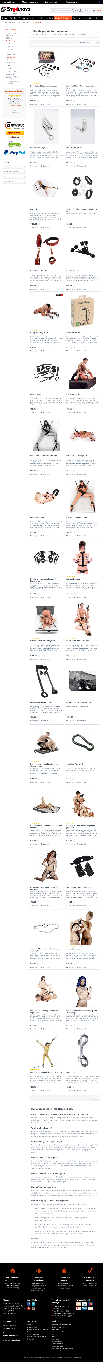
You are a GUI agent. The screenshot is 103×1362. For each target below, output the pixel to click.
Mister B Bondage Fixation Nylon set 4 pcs (81, 210)
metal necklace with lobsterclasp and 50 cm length (46, 950)
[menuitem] (62, 11)
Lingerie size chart (33, 1332)
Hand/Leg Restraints (38, 271)
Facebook (29, 1304)
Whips (8, 65)
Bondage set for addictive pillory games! (46, 1072)
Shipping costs (32, 1327)
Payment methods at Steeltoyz (37, 1336)
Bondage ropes (11, 54)
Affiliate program (33, 1334)
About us (30, 1325)
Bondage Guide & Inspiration (12, 78)
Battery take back (57, 1332)
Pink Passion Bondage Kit (76, 456)
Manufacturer (8, 181)
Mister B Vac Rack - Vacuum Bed (79, 702)
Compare (34, 104)
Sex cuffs (9, 60)
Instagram (33, 1308)
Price (5, 176)
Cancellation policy (58, 1346)
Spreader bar (11, 62)
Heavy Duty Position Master (77, 641)
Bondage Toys (11, 41)
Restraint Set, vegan (74, 333)
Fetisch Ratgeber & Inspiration (12, 83)
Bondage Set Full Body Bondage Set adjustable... (44, 1012)
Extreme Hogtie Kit (37, 517)
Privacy (54, 1336)
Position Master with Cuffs (41, 702)
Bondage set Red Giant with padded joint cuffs (80, 827)
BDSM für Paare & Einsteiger (12, 34)
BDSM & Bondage (11, 30)
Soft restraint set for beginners (78, 887)
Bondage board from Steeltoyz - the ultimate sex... (44, 765)
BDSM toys (9, 38)
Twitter (33, 1304)
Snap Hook (70, 1072)
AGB (53, 1334)
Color (6, 166)
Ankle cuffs (10, 49)
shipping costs (40, 1357)
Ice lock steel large (37, 148)
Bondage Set (11, 57)
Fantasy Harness (73, 579)
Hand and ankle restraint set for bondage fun (43, 580)
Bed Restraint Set (73, 271)
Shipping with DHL (7, 2)
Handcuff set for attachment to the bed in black (46, 827)
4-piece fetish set (73, 949)
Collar (8, 44)
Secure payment (72, 2)
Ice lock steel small (73, 148)
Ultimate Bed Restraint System (42, 641)
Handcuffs (10, 46)
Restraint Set (35, 394)
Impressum (55, 1339)
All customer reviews (15, 106)
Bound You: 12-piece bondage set (43, 86)
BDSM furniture (11, 71)
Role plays (9, 68)
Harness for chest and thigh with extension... (43, 888)
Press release (56, 1329)
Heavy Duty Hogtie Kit (39, 333)
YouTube (29, 1308)
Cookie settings (57, 1341)
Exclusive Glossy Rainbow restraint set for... (81, 87)
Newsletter (31, 1339)
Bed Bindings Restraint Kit (77, 517)
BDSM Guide (10, 74)
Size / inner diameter (11, 171)
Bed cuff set (35, 209)
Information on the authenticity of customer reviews (63, 1349)
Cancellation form (57, 1344)
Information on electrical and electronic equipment (61, 1326)
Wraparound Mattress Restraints (43, 456)
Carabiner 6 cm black (74, 764)
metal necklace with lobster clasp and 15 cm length (81, 1012)
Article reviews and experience (37, 1329)
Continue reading (9, 1313)
